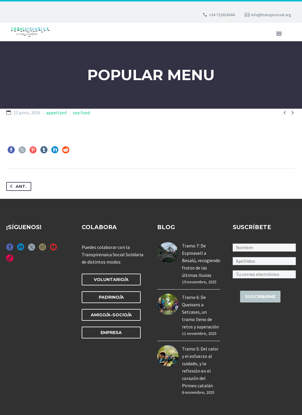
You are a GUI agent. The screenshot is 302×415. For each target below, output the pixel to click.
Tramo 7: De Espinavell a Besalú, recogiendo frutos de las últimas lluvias (201, 260)
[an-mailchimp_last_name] (264, 260)
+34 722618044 (222, 14)
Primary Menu (279, 33)
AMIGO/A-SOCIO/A (111, 315)
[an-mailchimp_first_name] (264, 247)
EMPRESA (111, 332)
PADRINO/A (111, 297)
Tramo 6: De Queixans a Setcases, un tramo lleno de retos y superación (200, 312)
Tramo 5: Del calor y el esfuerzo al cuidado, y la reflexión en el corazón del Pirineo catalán (200, 367)
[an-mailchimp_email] (264, 274)
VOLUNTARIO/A (111, 279)
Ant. (17, 186)
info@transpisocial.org (271, 14)
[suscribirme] (260, 296)
